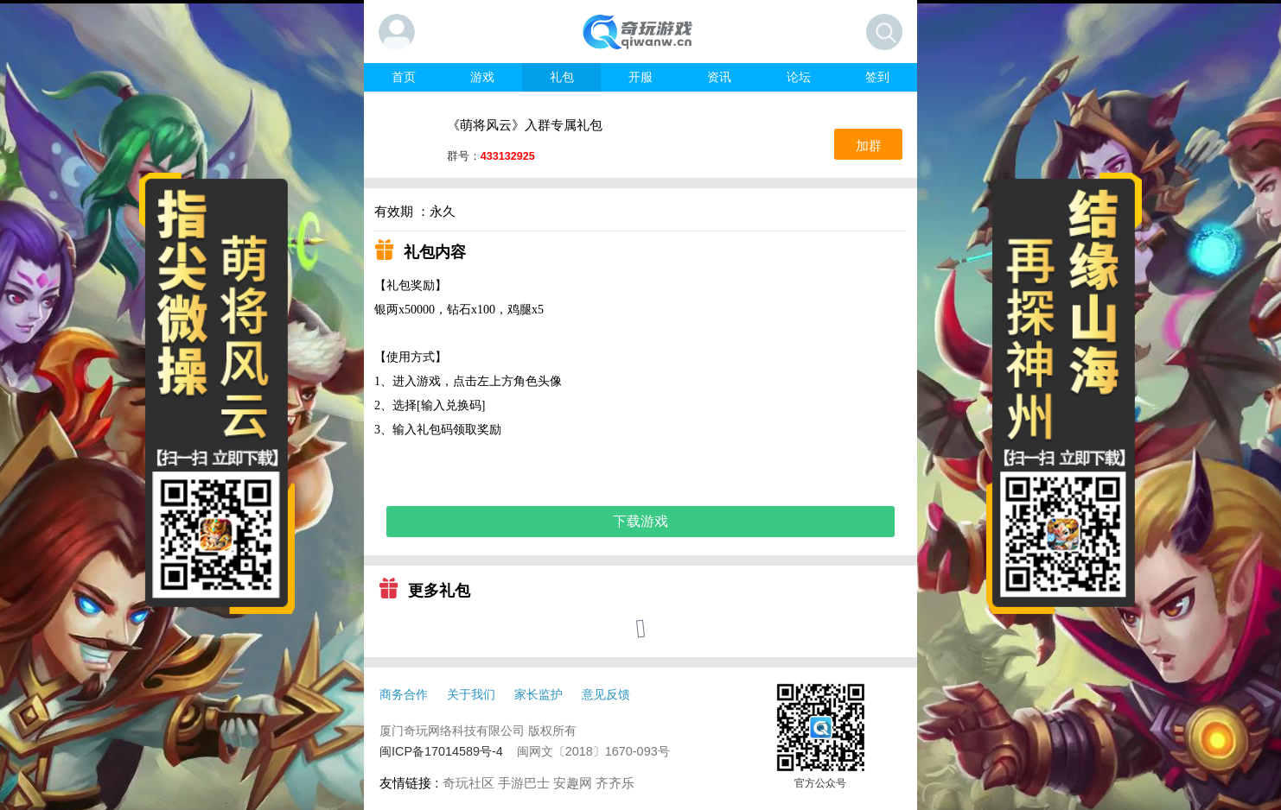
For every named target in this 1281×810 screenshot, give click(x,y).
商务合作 (403, 694)
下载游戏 (640, 521)
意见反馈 (606, 694)
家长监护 (538, 694)
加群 (869, 145)
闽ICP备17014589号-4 (441, 751)
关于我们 (471, 694)
